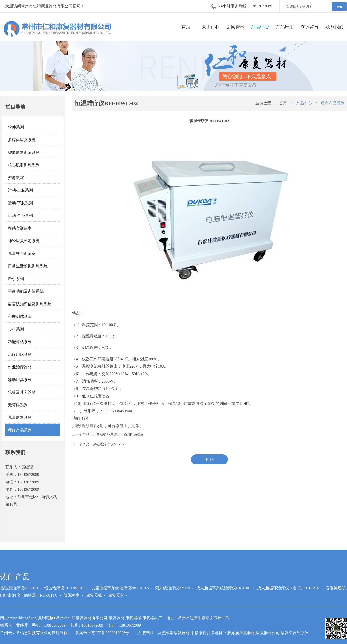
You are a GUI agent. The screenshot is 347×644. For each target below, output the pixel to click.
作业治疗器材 (20, 367)
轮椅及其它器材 (22, 392)
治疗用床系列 (20, 354)
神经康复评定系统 (24, 241)
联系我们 (334, 26)
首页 (185, 26)
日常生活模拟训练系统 (28, 266)
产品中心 (260, 26)
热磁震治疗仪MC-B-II (109, 444)
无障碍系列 (18, 405)
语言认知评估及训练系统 (29, 304)
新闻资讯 (235, 26)
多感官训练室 (20, 228)
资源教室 (16, 178)
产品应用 (285, 26)
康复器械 (94, 595)
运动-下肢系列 (20, 203)
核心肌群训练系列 (24, 165)
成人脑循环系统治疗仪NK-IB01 (223, 588)
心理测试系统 (20, 316)
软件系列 (16, 127)
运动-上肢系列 (20, 190)
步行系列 (16, 329)
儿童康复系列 (20, 417)
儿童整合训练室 (22, 253)
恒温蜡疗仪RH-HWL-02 (64, 588)
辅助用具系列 (20, 380)
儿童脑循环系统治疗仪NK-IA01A (118, 434)
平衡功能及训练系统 (26, 291)
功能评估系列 (20, 342)
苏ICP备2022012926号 (110, 633)
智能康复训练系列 (24, 152)
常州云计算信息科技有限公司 (26, 633)
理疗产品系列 (20, 430)
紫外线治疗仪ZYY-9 (172, 588)
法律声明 (145, 633)
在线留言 (310, 26)
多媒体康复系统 (22, 140)
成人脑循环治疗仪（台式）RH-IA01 (288, 588)
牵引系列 (16, 279)
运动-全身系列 (20, 215)
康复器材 (116, 595)
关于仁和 (211, 26)
